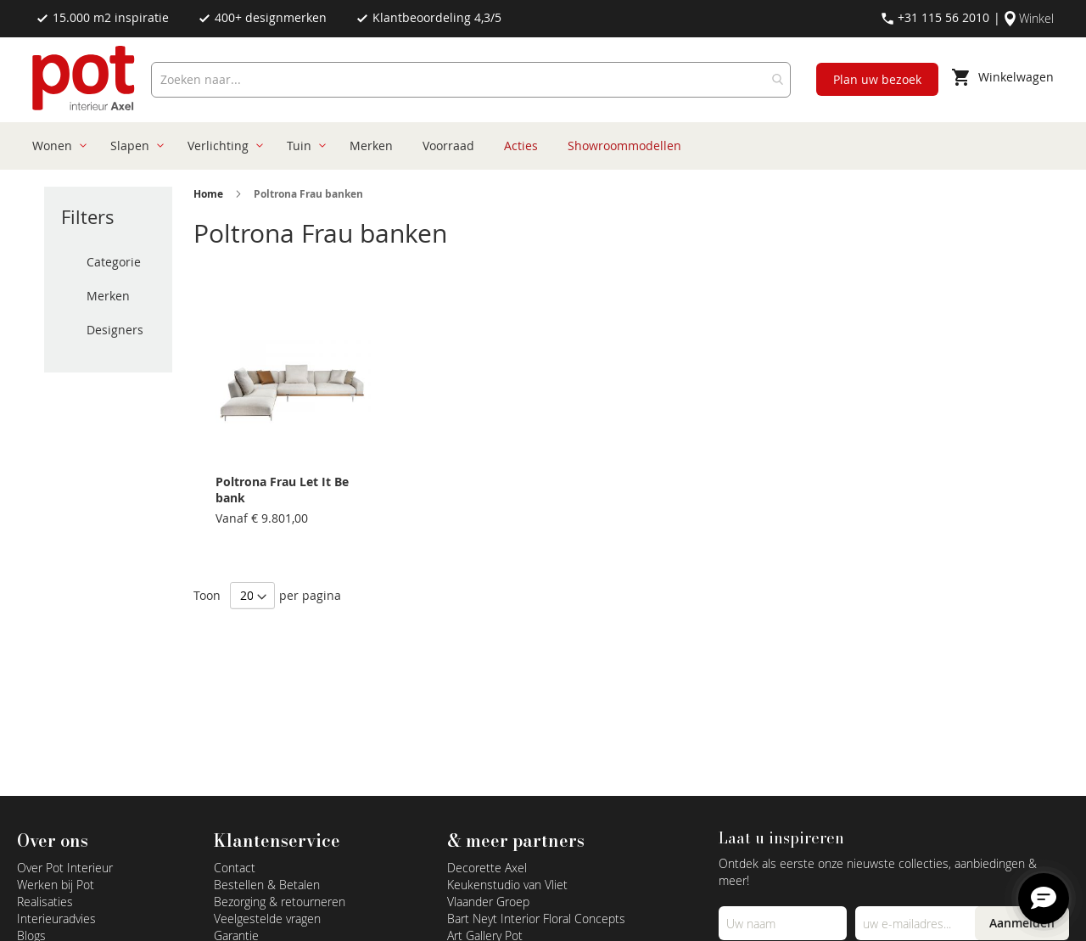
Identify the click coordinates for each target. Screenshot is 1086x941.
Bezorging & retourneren (279, 901)
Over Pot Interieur (65, 868)
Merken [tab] (108, 296)
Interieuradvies (56, 918)
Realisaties (45, 901)
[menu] (536, 146)
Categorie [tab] (114, 262)
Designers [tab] (115, 330)
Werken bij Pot (55, 885)
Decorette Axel (487, 868)
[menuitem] (56, 146)
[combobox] (470, 80)
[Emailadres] (919, 923)
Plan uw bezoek (877, 79)
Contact (234, 868)
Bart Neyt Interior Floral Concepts (536, 918)
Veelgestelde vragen (267, 918)
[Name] (783, 923)
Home (208, 194)
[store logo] (85, 80)
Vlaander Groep (488, 901)
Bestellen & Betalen (267, 885)
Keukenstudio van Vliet (507, 885)
